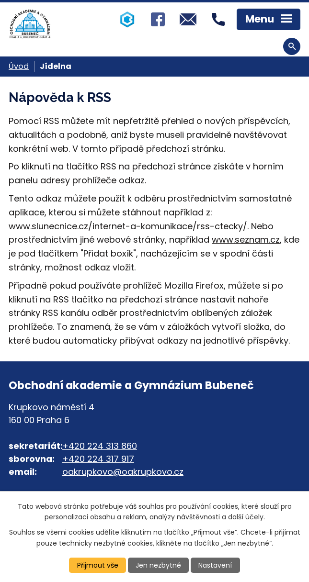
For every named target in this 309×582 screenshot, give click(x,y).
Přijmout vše (97, 565)
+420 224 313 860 (99, 446)
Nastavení (215, 565)
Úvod (19, 66)
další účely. (246, 517)
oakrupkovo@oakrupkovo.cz (122, 472)
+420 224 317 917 (98, 459)
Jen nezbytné (158, 565)
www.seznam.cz (246, 240)
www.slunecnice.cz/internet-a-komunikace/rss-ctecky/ (128, 226)
